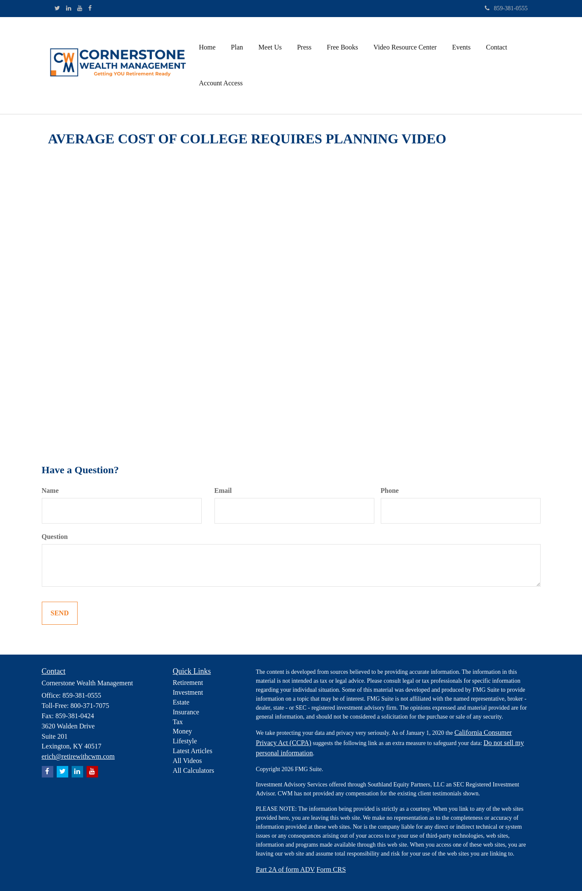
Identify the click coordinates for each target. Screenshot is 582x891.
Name (50, 490)
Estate (181, 702)
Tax (178, 721)
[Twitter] (57, 8)
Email (223, 490)
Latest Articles (192, 750)
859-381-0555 (506, 8)
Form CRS (331, 869)
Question (55, 536)
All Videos (187, 760)
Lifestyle (185, 741)
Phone (390, 490)
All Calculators (193, 770)
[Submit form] (60, 613)
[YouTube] (79, 8)
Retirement (188, 682)
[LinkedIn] (68, 8)
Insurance (186, 712)
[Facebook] (90, 8)
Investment (188, 692)
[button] (237, 47)
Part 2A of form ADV (285, 869)
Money (182, 731)
